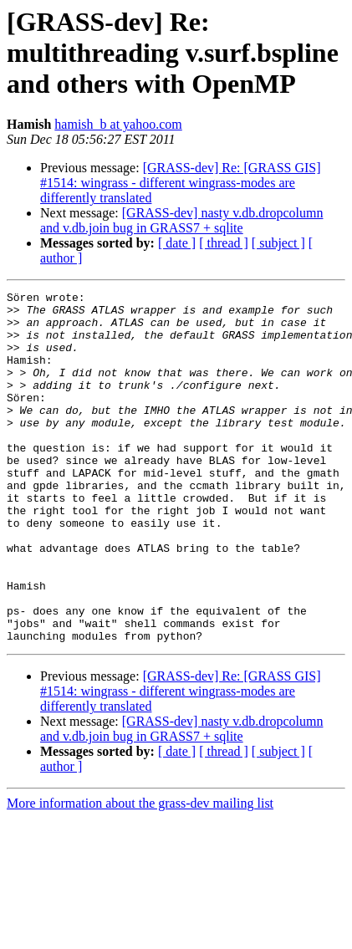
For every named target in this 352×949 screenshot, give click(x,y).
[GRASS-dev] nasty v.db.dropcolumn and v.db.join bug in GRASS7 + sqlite (181, 220)
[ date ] (177, 243)
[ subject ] (278, 243)
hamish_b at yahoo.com (117, 124)
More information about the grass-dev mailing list (140, 873)
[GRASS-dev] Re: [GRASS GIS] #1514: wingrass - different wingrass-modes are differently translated (180, 183)
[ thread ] (223, 243)
